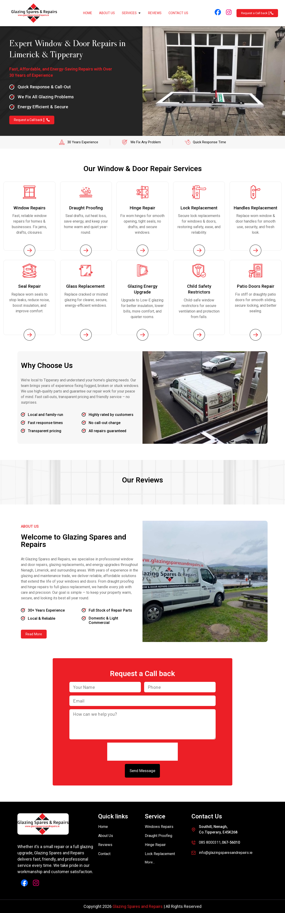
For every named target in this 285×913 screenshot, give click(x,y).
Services (131, 13)
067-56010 (231, 842)
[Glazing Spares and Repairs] (34, 13)
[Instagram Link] (229, 12)
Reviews (155, 13)
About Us (107, 13)
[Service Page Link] (29, 250)
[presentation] (142, 752)
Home (87, 13)
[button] (150, 862)
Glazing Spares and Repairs (138, 906)
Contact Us (178, 13)
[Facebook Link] (218, 12)
